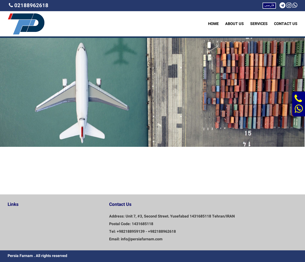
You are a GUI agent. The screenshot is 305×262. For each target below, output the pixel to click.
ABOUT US (234, 24)
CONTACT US (285, 24)
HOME (213, 24)
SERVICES (259, 24)
